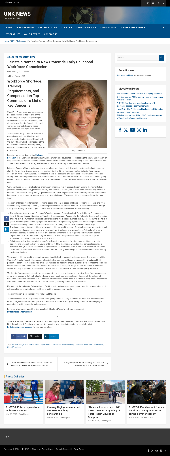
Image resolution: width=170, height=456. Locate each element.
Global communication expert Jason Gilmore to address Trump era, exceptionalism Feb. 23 (31, 364)
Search (161, 58)
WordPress (79, 449)
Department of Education (50, 345)
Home (9, 27)
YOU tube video (32, 34)
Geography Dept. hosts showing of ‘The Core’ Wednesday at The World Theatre (84, 364)
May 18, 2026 (52, 417)
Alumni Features (25, 27)
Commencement (108, 27)
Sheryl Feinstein (14, 347)
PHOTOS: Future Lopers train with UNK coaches (23, 409)
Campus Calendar (86, 27)
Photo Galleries (15, 376)
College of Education (18, 57)
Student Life (13, 34)
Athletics (66, 27)
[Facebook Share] (19, 336)
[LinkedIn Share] (51, 336)
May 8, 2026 (134, 417)
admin (26, 72)
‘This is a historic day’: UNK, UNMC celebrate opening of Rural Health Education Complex (104, 412)
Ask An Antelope (47, 27)
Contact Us (50, 34)
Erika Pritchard (147, 417)
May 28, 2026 (11, 414)
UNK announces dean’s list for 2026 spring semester (139, 93)
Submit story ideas (125, 75)
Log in (6, 436)
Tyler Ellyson (24, 414)
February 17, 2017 (14, 72)
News (32, 57)
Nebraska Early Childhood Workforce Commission (82, 345)
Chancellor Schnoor (133, 27)
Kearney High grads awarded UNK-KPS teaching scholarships (63, 410)
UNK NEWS (17, 14)
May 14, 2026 (93, 421)
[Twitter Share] (35, 336)
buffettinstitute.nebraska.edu (19, 312)
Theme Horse (48, 449)
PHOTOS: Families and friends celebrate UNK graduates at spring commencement (146, 410)
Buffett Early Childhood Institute (25, 345)
